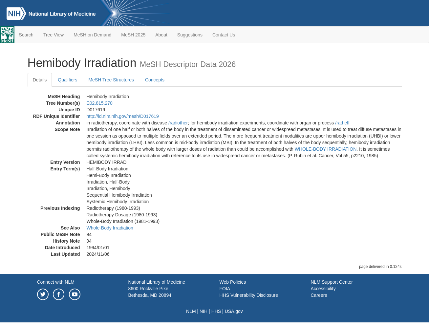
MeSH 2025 (133, 34)
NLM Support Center (332, 282)
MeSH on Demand (92, 34)
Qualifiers (67, 79)
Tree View (53, 34)
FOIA (225, 288)
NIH (203, 311)
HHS (216, 311)
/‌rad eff (342, 122)
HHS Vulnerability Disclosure (249, 295)
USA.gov (234, 311)
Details (40, 79)
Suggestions (190, 34)
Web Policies (233, 282)
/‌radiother (178, 122)
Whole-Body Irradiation (110, 227)
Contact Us (223, 34)
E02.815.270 (100, 103)
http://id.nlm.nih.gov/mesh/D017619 (123, 116)
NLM (191, 311)
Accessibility (323, 288)
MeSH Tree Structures (111, 79)
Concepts (154, 79)
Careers (319, 295)
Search (26, 34)
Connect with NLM (56, 282)
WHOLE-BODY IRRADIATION (326, 149)
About (161, 34)
